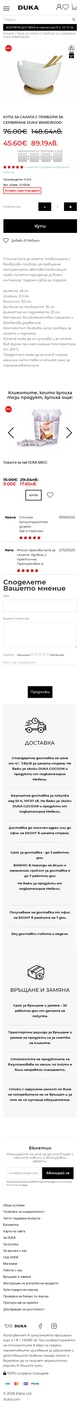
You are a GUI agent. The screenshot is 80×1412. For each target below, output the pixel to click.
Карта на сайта (14, 1231)
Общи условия (14, 1205)
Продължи (40, 692)
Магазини (10, 1264)
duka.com (11, 1400)
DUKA (27, 179)
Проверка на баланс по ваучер (26, 1296)
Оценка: (9, 655)
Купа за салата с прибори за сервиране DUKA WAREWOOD (39, 35)
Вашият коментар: (16, 619)
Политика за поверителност (24, 1212)
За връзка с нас (15, 1251)
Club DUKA (10, 1257)
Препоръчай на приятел (20, 1303)
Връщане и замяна (17, 1277)
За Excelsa (10, 1244)
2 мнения (31, 167)
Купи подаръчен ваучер (20, 1290)
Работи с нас (12, 1270)
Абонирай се (58, 1173)
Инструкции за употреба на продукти (30, 1283)
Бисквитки (11, 1225)
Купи (40, 226)
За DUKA (9, 1238)
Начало (8, 33)
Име (6, 596)
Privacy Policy (61, 1182)
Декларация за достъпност (23, 1309)
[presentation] (9, 432)
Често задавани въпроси (21, 1218)
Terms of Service (14, 1185)
